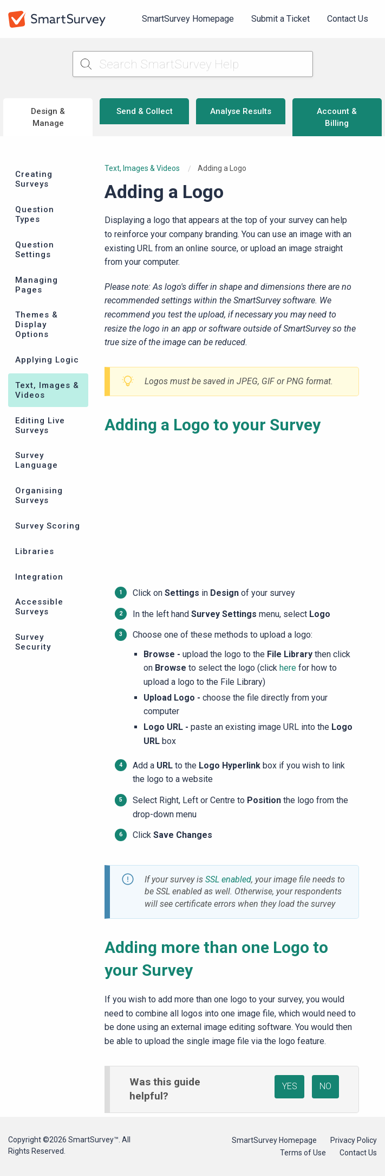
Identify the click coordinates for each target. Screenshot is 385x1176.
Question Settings (34, 249)
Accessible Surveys (39, 606)
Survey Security (33, 642)
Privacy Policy (353, 1140)
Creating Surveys (34, 179)
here (287, 668)
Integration (39, 577)
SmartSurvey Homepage (188, 19)
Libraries (34, 551)
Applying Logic (47, 360)
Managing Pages (36, 285)
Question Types (34, 214)
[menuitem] (188, 19)
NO (325, 1086)
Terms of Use (303, 1152)
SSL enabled (228, 879)
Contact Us (347, 19)
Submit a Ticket (280, 19)
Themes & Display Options (36, 324)
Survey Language (36, 460)
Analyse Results (240, 111)
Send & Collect (144, 111)
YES (289, 1086)
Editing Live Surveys (40, 425)
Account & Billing (337, 117)
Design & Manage (48, 117)
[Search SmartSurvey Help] (193, 64)
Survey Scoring (47, 526)
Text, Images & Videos (47, 390)
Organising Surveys (39, 495)
